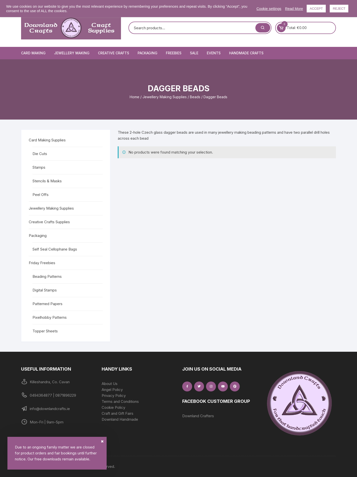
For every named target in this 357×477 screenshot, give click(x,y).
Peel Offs (40, 194)
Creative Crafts (113, 53)
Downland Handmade (120, 419)
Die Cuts (39, 153)
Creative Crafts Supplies (49, 222)
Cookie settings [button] (268, 9)
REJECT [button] (339, 8)
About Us (110, 383)
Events (214, 53)
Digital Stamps (44, 290)
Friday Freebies (42, 262)
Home (134, 97)
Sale (194, 53)
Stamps (38, 167)
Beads (195, 97)
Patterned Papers (47, 303)
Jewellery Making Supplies (165, 97)
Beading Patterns (47, 276)
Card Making (33, 53)
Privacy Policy (114, 395)
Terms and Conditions (120, 401)
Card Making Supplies (47, 140)
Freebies (173, 53)
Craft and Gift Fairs (117, 413)
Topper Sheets (45, 331)
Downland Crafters (198, 415)
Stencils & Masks (47, 181)
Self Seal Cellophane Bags (54, 249)
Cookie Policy (113, 407)
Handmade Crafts (246, 53)
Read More (294, 9)
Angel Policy (112, 389)
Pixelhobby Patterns (49, 317)
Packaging (147, 53)
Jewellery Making (71, 53)
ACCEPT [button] (316, 8)
